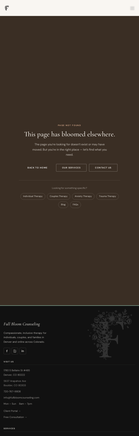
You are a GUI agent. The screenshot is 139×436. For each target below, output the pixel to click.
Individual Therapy (33, 196)
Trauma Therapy (107, 196)
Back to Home (38, 167)
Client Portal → (12, 411)
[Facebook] (7, 351)
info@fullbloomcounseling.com (21, 397)
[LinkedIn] (23, 351)
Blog (63, 204)
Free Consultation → (15, 417)
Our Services (71, 167)
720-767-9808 (12, 391)
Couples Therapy (59, 196)
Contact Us (103, 167)
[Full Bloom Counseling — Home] (6, 8)
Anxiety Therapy (83, 196)
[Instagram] (15, 351)
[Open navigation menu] (132, 8)
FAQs (75, 204)
